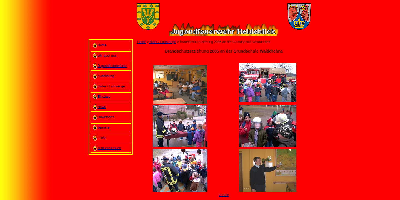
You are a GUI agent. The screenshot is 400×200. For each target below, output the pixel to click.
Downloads (106, 117)
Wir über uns (107, 56)
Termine (104, 127)
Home (102, 45)
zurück (224, 195)
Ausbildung (106, 76)
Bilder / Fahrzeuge (111, 86)
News (102, 107)
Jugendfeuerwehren (112, 66)
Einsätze (104, 97)
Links (102, 138)
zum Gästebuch (109, 148)
